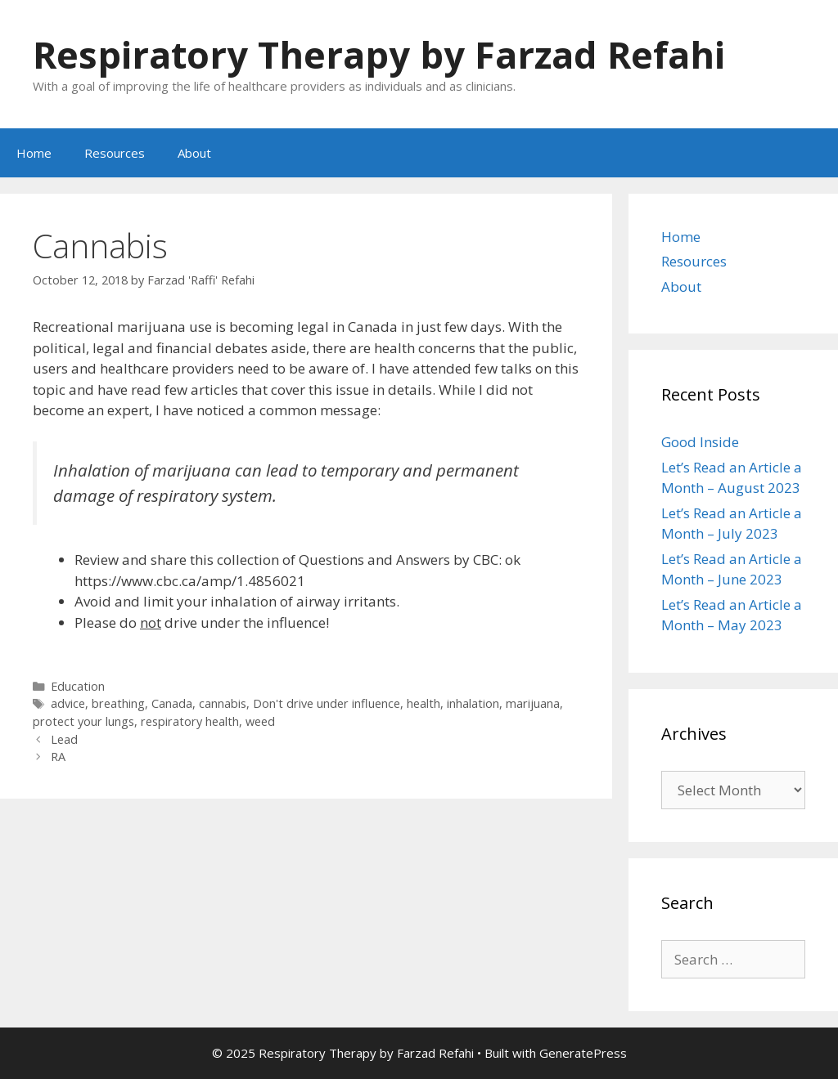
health (423, 703)
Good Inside (700, 441)
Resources (114, 153)
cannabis (222, 703)
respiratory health (190, 721)
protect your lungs (83, 721)
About (194, 153)
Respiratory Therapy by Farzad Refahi (379, 54)
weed (260, 721)
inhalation (473, 703)
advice (68, 703)
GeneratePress (583, 1053)
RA (58, 756)
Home (34, 153)
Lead (64, 739)
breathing (118, 703)
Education (78, 686)
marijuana (533, 703)
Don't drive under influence (326, 703)
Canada (171, 703)
